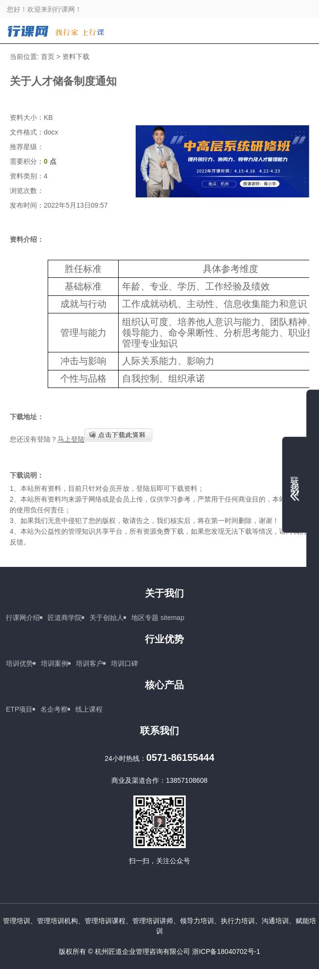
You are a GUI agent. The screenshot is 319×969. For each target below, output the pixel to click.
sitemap (172, 617)
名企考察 (54, 709)
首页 (47, 56)
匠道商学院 (65, 617)
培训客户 (89, 663)
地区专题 (145, 617)
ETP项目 (19, 709)
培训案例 (54, 663)
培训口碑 (124, 663)
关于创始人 (106, 617)
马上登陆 (71, 439)
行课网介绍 (23, 617)
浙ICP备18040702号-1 (226, 951)
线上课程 (89, 709)
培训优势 (19, 663)
